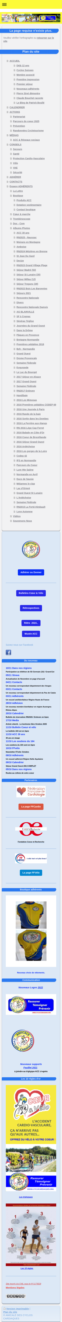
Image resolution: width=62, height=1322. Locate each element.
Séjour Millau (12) (26, 279)
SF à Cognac (24, 316)
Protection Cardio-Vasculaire (29, 158)
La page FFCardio (31, 806)
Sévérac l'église (25, 321)
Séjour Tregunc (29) (27, 284)
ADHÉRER (15, 177)
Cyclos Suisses (25, 70)
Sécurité (17, 172)
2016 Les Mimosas (27, 400)
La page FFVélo (31, 872)
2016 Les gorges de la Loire (32, 451)
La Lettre (18, 191)
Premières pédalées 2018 (30, 344)
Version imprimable (16, 1308)
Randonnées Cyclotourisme (28, 130)
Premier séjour (25, 84)
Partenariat (19, 116)
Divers (20, 302)
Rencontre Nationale (28, 298)
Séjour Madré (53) (26, 270)
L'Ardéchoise (24, 497)
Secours (17, 149)
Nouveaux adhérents (28, 88)
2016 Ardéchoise (26, 446)
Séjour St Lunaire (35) (29, 274)
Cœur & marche (21, 214)
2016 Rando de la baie (29, 414)
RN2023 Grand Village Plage (32, 265)
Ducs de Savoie (25, 479)
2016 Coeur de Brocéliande (31, 437)
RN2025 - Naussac (27, 237)
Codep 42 (22, 455)
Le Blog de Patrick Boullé (30, 102)
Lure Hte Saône (25, 469)
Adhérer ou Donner (31, 572)
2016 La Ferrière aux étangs (32, 423)
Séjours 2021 (24, 293)
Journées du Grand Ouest (31, 325)
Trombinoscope (21, 219)
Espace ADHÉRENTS (21, 186)
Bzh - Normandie (26, 349)
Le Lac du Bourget (27, 372)
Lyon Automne (25, 511)
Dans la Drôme (25, 330)
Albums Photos (21, 228)
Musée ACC (31, 633)
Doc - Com (19, 223)
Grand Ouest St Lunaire (29, 493)
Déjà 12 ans (23, 65)
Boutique (18, 195)
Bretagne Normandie (28, 339)
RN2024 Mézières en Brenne (32, 251)
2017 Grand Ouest (26, 381)
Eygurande (22, 367)
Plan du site (10, 1312)
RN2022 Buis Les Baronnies (32, 288)
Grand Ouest (24, 353)
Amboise (21, 246)
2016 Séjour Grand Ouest (30, 442)
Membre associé (26, 75)
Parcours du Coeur (27, 465)
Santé (16, 153)
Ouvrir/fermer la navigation (31, 4)
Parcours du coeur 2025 (26, 121)
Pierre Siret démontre (28, 93)
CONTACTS (16, 181)
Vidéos (17, 516)
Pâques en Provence (28, 335)
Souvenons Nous (22, 521)
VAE (15, 167)
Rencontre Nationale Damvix (32, 307)
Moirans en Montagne (28, 242)
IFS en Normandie (26, 460)
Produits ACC (24, 200)
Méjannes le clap (26, 483)
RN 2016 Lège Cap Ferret (30, 428)
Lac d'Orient (23, 488)
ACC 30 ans (23, 232)
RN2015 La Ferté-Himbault (31, 507)
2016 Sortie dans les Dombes (33, 418)
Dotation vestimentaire (29, 205)
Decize (20, 260)
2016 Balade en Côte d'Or (30, 432)
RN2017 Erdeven (26, 390)
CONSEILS (15, 144)
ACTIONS (15, 112)
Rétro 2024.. (31, 623)
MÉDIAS (14, 135)
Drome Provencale (27, 358)
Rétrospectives (31, 608)
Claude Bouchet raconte (30, 98)
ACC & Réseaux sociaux (26, 140)
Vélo (15, 163)
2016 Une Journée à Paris (31, 409)
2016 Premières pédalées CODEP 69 (36, 404)
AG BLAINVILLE (25, 311)
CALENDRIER (17, 107)
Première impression (28, 79)
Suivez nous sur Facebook (19, 644)
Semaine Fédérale (26, 386)
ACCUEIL (15, 61)
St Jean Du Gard (26, 256)
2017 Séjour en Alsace (29, 377)
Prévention (19, 126)
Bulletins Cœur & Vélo (31, 593)
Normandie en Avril (27, 474)
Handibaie (22, 395)
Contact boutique (26, 209)
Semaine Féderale (26, 363)
